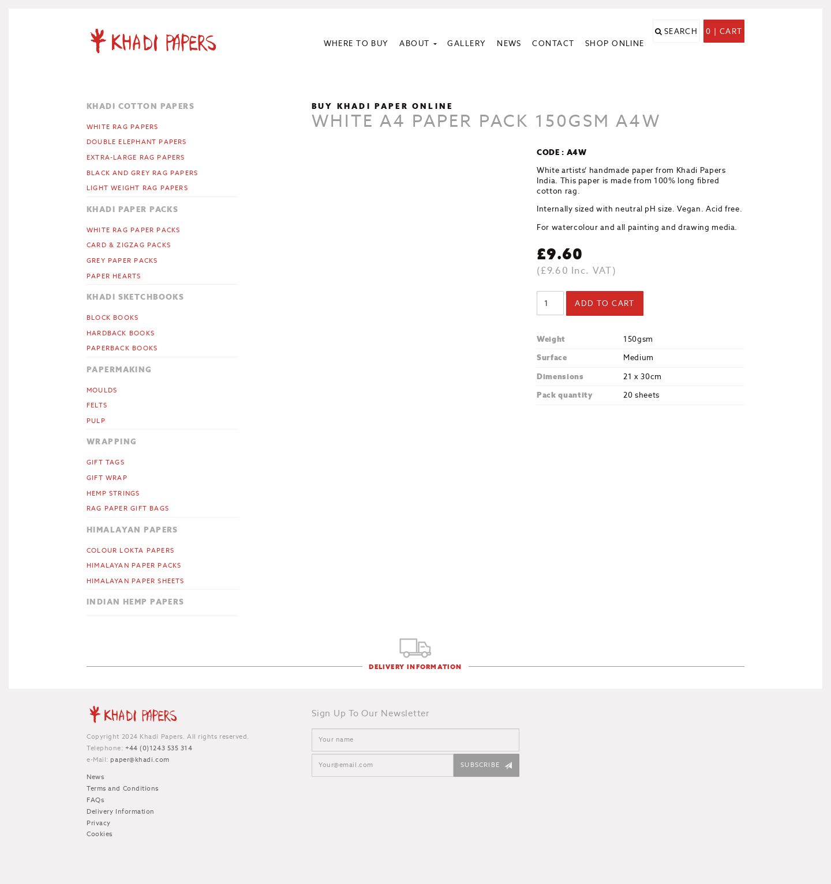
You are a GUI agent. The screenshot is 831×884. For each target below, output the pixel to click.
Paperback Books (122, 348)
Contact (553, 43)
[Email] (383, 765)
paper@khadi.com (139, 759)
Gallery (466, 43)
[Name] (415, 739)
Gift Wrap (107, 478)
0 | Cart (724, 45)
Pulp (96, 421)
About (418, 43)
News (509, 43)
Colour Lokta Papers (130, 550)
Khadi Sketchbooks (135, 297)
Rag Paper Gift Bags (128, 508)
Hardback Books (121, 333)
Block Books (112, 317)
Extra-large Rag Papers (136, 157)
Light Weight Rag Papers (137, 188)
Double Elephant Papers (137, 142)
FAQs (95, 800)
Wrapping (112, 442)
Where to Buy (356, 43)
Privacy (99, 823)
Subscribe (480, 765)
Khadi (133, 716)
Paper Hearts (114, 276)
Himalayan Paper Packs (134, 565)
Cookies (100, 834)
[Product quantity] (550, 303)
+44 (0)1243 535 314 (158, 748)
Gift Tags (106, 462)
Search (681, 45)
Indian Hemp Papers (136, 602)
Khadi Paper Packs (132, 209)
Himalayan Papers (132, 530)
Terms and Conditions (123, 788)
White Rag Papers (122, 127)
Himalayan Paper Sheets (136, 581)
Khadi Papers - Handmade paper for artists (163, 40)
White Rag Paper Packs (133, 230)
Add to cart (605, 303)
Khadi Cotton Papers (140, 106)
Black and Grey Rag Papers (142, 173)
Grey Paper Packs (122, 260)
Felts (97, 405)
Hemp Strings (113, 493)
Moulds (102, 390)
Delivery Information (415, 667)
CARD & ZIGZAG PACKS (129, 245)
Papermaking (119, 370)
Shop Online (615, 43)
